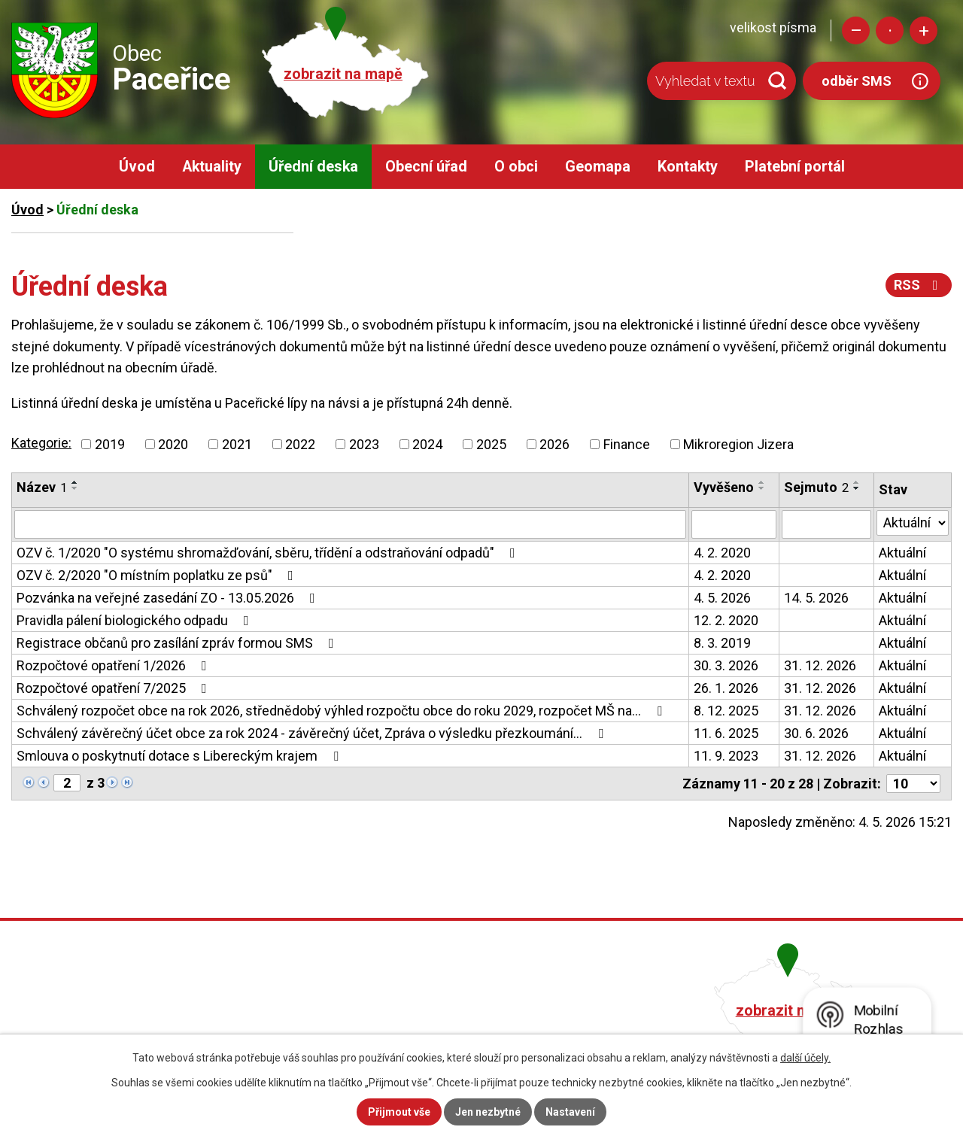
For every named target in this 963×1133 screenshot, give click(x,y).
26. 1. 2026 (726, 688)
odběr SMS (857, 81)
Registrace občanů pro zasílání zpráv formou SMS (178, 643)
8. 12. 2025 (726, 710)
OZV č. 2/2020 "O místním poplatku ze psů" (158, 575)
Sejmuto (816, 487)
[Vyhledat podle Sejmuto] (826, 524)
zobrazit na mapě (343, 74)
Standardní (890, 30)
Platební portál (795, 166)
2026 (554, 444)
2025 (491, 444)
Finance (626, 444)
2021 (237, 444)
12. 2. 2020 (726, 620)
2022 (300, 444)
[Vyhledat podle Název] (350, 524)
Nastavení (570, 1112)
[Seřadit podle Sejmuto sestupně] (857, 488)
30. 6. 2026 (816, 733)
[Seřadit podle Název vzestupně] (75, 482)
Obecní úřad (426, 166)
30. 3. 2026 (726, 665)
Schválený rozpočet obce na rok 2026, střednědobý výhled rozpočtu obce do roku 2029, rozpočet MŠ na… (342, 710)
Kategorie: (41, 443)
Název (42, 487)
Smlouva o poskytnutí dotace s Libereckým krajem (181, 756)
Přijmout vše (399, 1112)
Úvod (137, 166)
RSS (919, 285)
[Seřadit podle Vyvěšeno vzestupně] (762, 482)
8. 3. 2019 (722, 643)
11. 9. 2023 (726, 756)
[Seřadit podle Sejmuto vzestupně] (857, 482)
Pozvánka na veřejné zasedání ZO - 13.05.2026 (169, 598)
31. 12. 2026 (820, 665)
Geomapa (597, 166)
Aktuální (902, 552)
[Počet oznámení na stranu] (913, 783)
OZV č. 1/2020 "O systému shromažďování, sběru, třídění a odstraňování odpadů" (269, 552)
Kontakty (688, 166)
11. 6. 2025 (726, 733)
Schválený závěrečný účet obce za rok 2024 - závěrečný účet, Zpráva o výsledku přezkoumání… (313, 733)
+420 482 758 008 (404, 1008)
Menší (856, 30)
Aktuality (212, 166)
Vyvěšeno (724, 487)
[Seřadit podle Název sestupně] (75, 488)
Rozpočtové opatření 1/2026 (115, 665)
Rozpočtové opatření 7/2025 (115, 688)
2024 (427, 444)
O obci (516, 166)
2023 (364, 444)
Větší (923, 30)
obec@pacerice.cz (407, 1029)
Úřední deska (313, 166)
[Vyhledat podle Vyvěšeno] (733, 524)
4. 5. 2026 (722, 598)
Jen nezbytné (488, 1112)
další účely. (805, 1058)
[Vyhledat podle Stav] (912, 523)
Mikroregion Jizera (738, 444)
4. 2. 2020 (722, 552)
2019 (110, 444)
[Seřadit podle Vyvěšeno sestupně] (762, 488)
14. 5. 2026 (816, 598)
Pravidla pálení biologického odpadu (136, 620)
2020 (173, 444)
